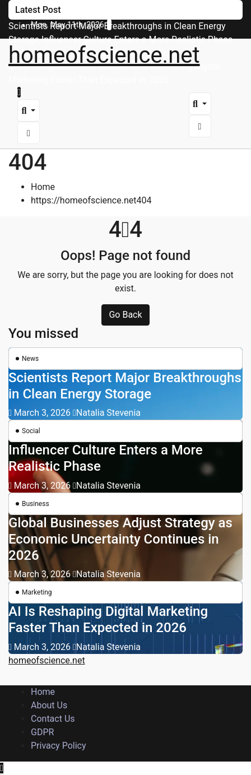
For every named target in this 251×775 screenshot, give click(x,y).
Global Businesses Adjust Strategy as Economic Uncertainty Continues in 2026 (120, 539)
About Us (49, 705)
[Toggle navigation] (30, 95)
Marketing (37, 592)
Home (43, 187)
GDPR (42, 732)
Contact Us (53, 718)
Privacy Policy (58, 745)
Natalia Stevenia (107, 412)
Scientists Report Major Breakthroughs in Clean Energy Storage (124, 386)
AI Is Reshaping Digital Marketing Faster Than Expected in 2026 (108, 619)
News (30, 359)
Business (35, 504)
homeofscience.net (104, 55)
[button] (28, 110)
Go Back (125, 314)
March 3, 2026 (43, 412)
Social (31, 431)
